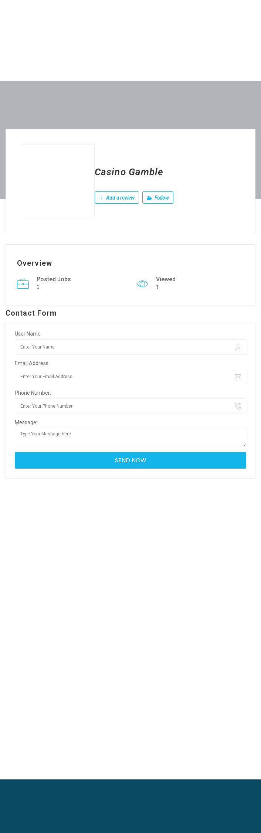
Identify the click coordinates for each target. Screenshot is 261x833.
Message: (26, 422)
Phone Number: (33, 392)
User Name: (28, 333)
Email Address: (32, 363)
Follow (158, 198)
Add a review (117, 198)
